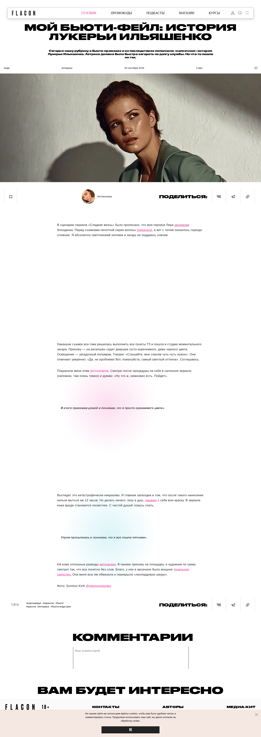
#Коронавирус (33, 603)
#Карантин (48, 603)
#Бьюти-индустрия (61, 606)
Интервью (66, 68)
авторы (173, 707)
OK (130, 730)
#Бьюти (59, 603)
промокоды (121, 13)
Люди (7, 68)
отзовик (88, 13)
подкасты (155, 13)
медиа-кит (241, 707)
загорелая (181, 225)
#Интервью (43, 606)
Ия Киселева (105, 196)
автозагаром (99, 371)
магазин (186, 13)
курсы (214, 13)
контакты (105, 707)
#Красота (31, 606)
